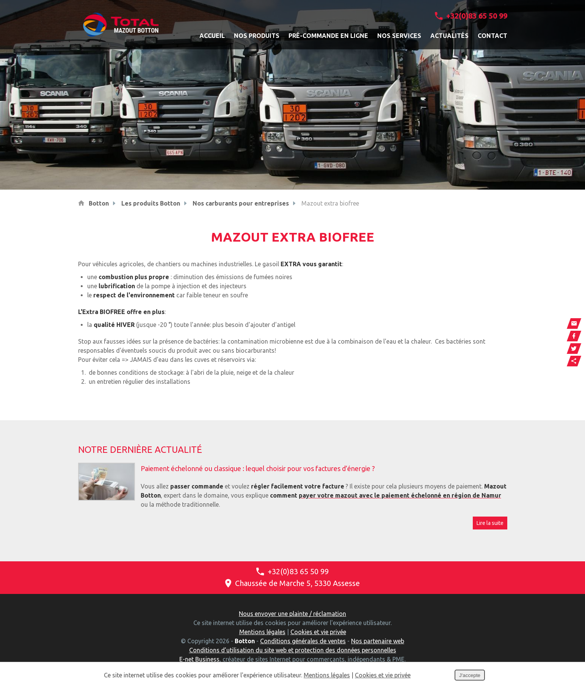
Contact (492, 35)
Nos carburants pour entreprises (241, 203)
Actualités (449, 35)
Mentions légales (262, 631)
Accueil (212, 35)
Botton (99, 203)
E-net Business (199, 659)
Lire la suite (490, 523)
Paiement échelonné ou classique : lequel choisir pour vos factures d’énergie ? (258, 468)
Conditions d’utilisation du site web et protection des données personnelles (292, 650)
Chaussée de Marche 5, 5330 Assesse (292, 583)
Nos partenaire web (377, 641)
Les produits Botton (150, 203)
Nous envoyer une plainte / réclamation (292, 613)
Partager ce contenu (574, 361)
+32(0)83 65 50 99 (471, 15)
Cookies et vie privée (318, 631)
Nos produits (256, 35)
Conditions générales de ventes (303, 641)
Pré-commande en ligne (328, 35)
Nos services (399, 35)
